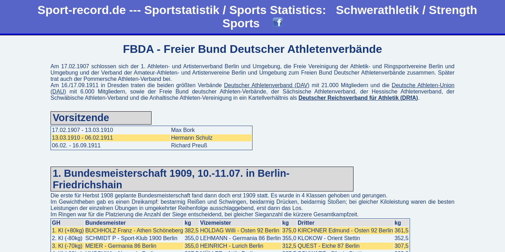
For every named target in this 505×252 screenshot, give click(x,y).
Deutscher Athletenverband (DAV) (267, 85)
